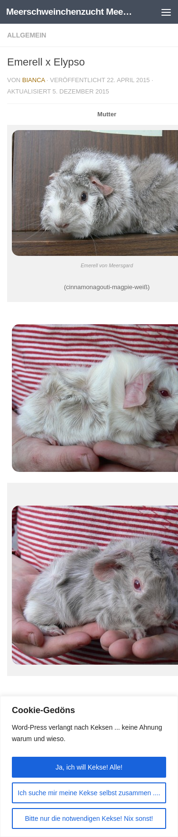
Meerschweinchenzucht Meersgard (70, 12)
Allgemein (26, 35)
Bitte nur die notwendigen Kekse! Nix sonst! (89, 818)
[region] (89, 766)
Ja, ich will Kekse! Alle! (89, 767)
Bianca (33, 80)
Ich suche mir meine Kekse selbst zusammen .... (89, 793)
